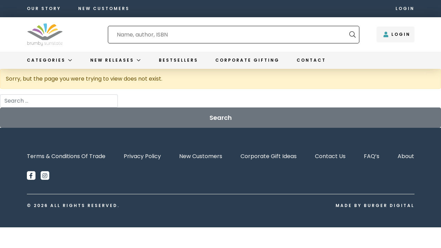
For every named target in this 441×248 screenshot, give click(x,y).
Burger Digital (389, 205)
